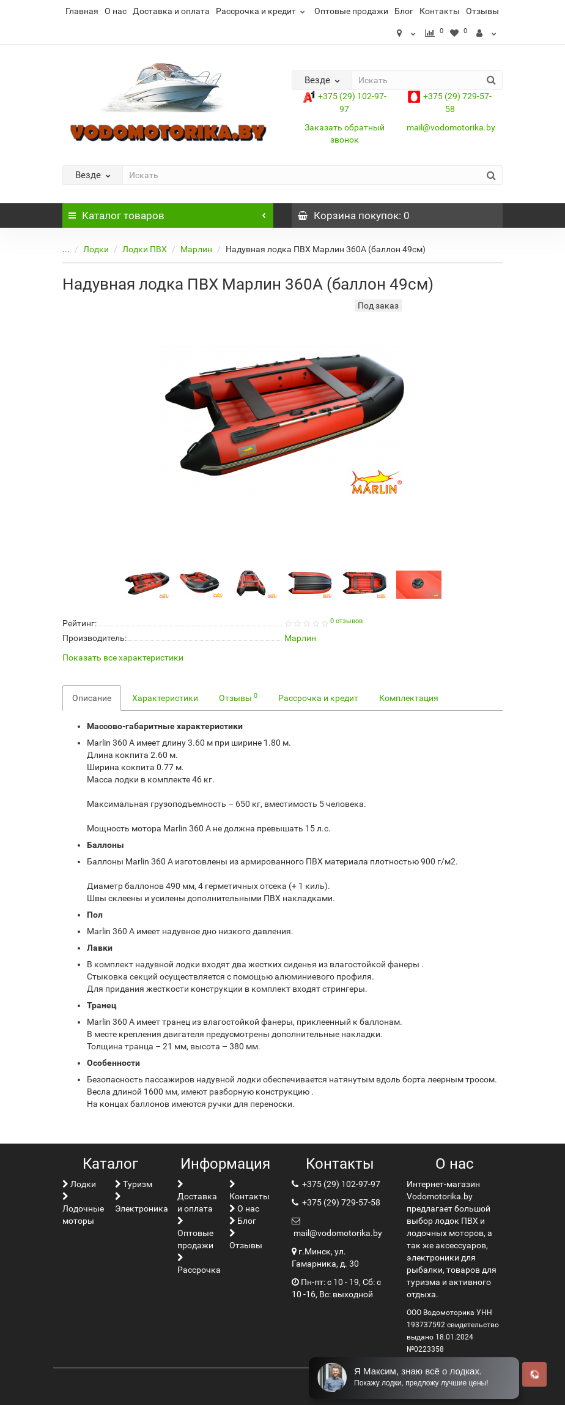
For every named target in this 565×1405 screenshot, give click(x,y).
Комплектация (408, 698)
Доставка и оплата (171, 11)
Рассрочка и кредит (262, 11)
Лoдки (87, 249)
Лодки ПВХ (135, 249)
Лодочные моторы (83, 1209)
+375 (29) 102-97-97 (340, 1184)
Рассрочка (199, 1264)
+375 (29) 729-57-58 (340, 1202)
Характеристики (165, 698)
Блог (403, 11)
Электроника (141, 1202)
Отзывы (482, 11)
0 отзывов (346, 621)
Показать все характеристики (122, 657)
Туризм (133, 1184)
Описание (91, 698)
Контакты (439, 11)
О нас (116, 11)
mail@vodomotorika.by (451, 127)
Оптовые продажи (351, 11)
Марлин (187, 249)
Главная (81, 11)
